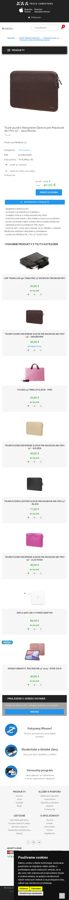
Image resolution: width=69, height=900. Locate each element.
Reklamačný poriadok (49, 796)
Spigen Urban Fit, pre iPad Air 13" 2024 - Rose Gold (34, 668)
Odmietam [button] (36, 888)
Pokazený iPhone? (40, 728)
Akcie (19, 799)
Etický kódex (49, 827)
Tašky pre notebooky (29, 38)
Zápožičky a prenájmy (49, 803)
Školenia (49, 806)
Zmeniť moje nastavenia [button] (30, 893)
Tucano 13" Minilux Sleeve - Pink (34, 390)
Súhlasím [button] (23, 888)
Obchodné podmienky (19, 820)
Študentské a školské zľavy (40, 749)
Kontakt (49, 823)
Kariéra (50, 830)
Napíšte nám (49, 833)
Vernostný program (40, 770)
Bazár (19, 806)
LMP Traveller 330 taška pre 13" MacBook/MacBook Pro (34, 278)
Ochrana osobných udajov (19, 823)
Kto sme (49, 820)
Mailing (34, 712)
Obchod (11, 38)
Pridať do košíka (49, 192)
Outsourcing (50, 809)
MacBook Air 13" (51, 38)
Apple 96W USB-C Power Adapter (34, 613)
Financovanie (49, 799)
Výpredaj (19, 803)
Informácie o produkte (35, 202)
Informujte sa (24, 150)
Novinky (19, 796)
